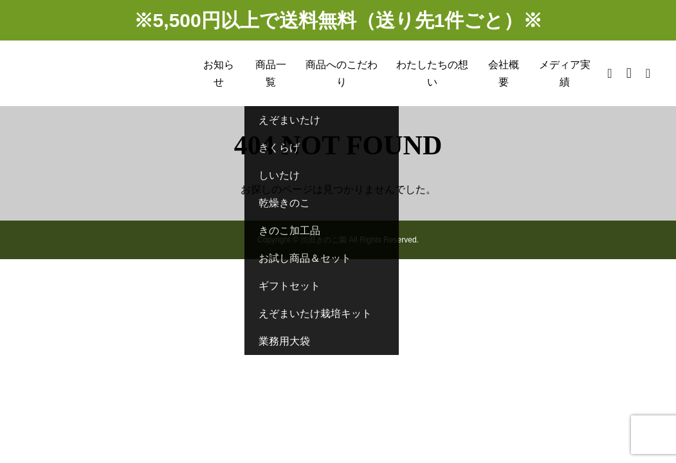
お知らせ (218, 73)
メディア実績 (564, 73)
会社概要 (503, 73)
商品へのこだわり (342, 73)
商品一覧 (270, 73)
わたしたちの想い (432, 73)
